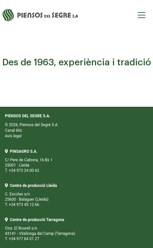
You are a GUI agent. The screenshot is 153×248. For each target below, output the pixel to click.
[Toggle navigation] (141, 15)
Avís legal (13, 136)
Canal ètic (13, 130)
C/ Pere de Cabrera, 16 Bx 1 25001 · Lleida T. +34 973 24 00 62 (29, 161)
